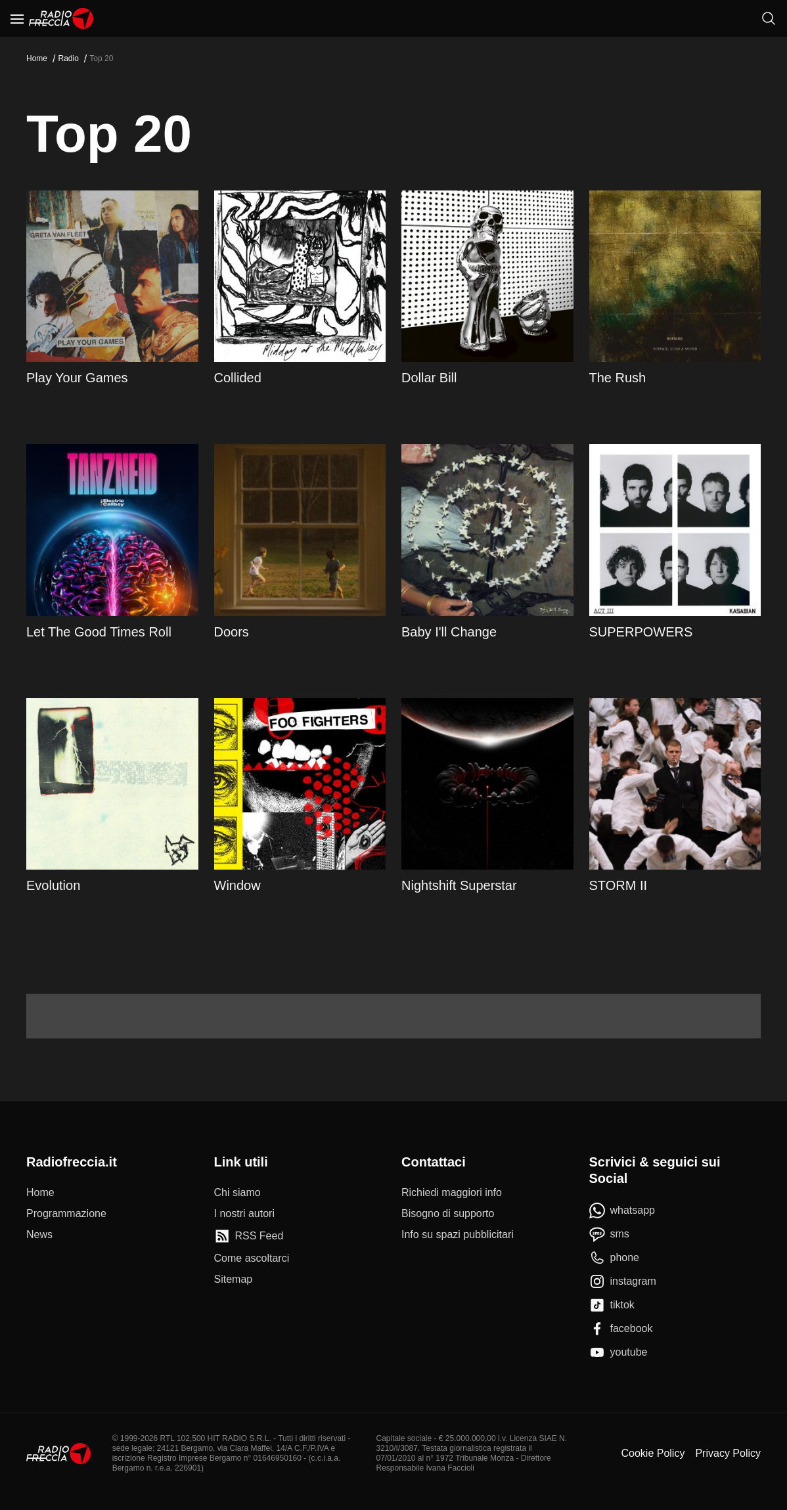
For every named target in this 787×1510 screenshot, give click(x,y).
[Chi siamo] (237, 1192)
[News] (39, 1234)
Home (36, 58)
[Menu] (17, 18)
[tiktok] (612, 1305)
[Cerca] (768, 18)
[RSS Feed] (249, 1236)
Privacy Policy (728, 1453)
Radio (68, 58)
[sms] (609, 1234)
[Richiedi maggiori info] (451, 1192)
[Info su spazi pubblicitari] (457, 1234)
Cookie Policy (653, 1453)
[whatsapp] (622, 1210)
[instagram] (622, 1281)
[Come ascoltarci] (252, 1258)
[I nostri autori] (244, 1213)
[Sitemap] (233, 1279)
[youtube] (618, 1352)
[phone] (614, 1258)
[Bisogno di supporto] (447, 1213)
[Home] (61, 18)
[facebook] (621, 1329)
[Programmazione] (66, 1213)
